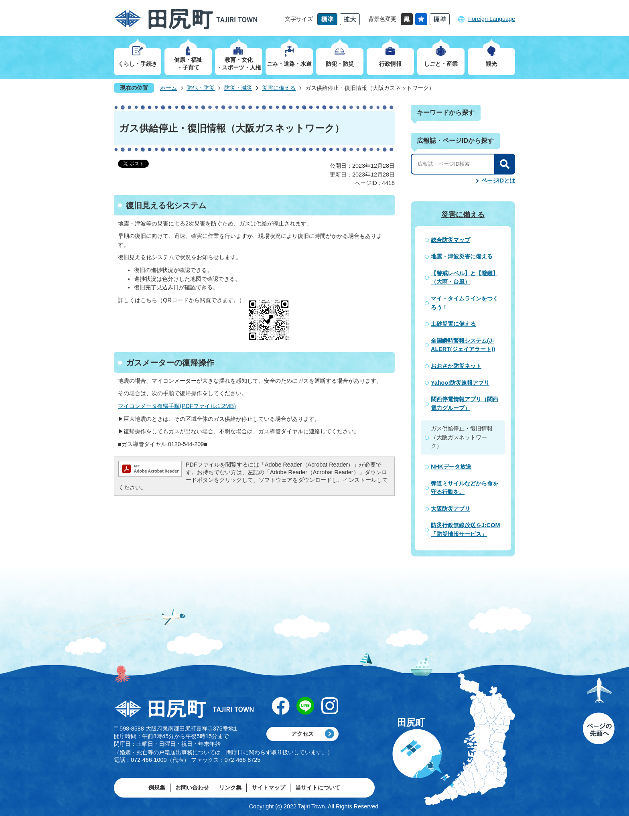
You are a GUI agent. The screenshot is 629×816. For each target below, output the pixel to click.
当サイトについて (317, 787)
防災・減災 (238, 88)
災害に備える (279, 88)
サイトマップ (268, 787)
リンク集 (230, 787)
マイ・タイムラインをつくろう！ (464, 303)
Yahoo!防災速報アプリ (460, 383)
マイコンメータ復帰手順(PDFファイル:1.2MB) (177, 406)
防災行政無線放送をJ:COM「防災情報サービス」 (465, 529)
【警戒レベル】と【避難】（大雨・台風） (464, 277)
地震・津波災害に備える (462, 256)
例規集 (156, 787)
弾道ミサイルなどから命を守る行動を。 (464, 487)
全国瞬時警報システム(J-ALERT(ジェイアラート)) (463, 345)
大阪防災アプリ (450, 508)
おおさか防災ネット (456, 366)
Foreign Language (491, 19)
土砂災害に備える (453, 324)
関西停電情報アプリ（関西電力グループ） (464, 403)
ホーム (168, 88)
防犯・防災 (201, 88)
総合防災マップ (450, 240)
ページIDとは (498, 180)
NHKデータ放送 (451, 466)
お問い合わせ (192, 787)
